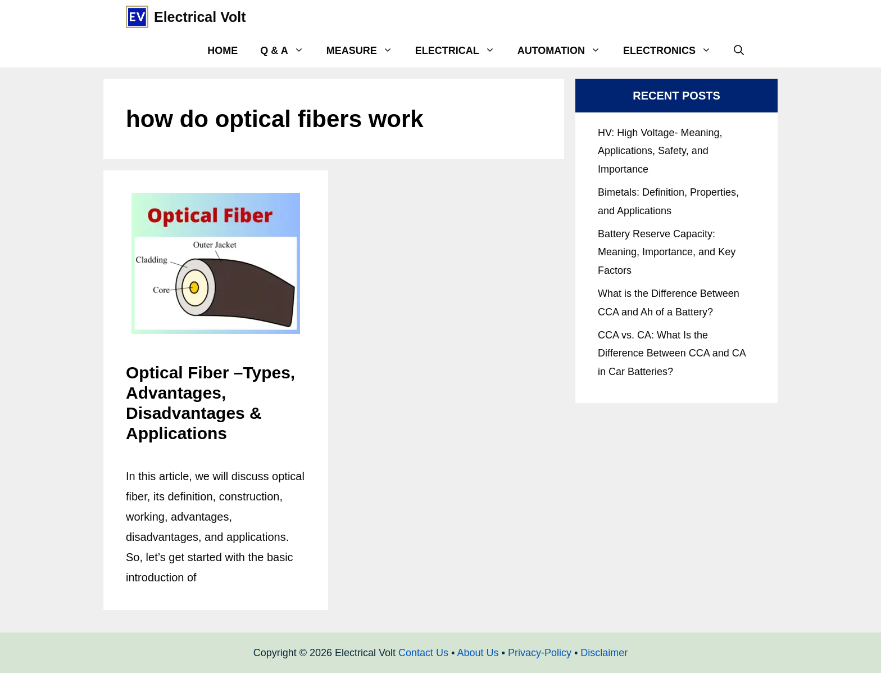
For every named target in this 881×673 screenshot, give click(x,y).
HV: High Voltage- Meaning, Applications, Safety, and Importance (660, 151)
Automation (564, 50)
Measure (365, 50)
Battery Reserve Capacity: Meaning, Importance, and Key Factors (666, 252)
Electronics (673, 50)
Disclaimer (604, 652)
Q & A (287, 50)
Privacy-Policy (539, 652)
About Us (477, 652)
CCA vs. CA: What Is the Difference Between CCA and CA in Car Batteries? (672, 353)
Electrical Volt (200, 17)
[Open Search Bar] (739, 50)
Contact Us (423, 652)
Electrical (460, 50)
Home (222, 50)
